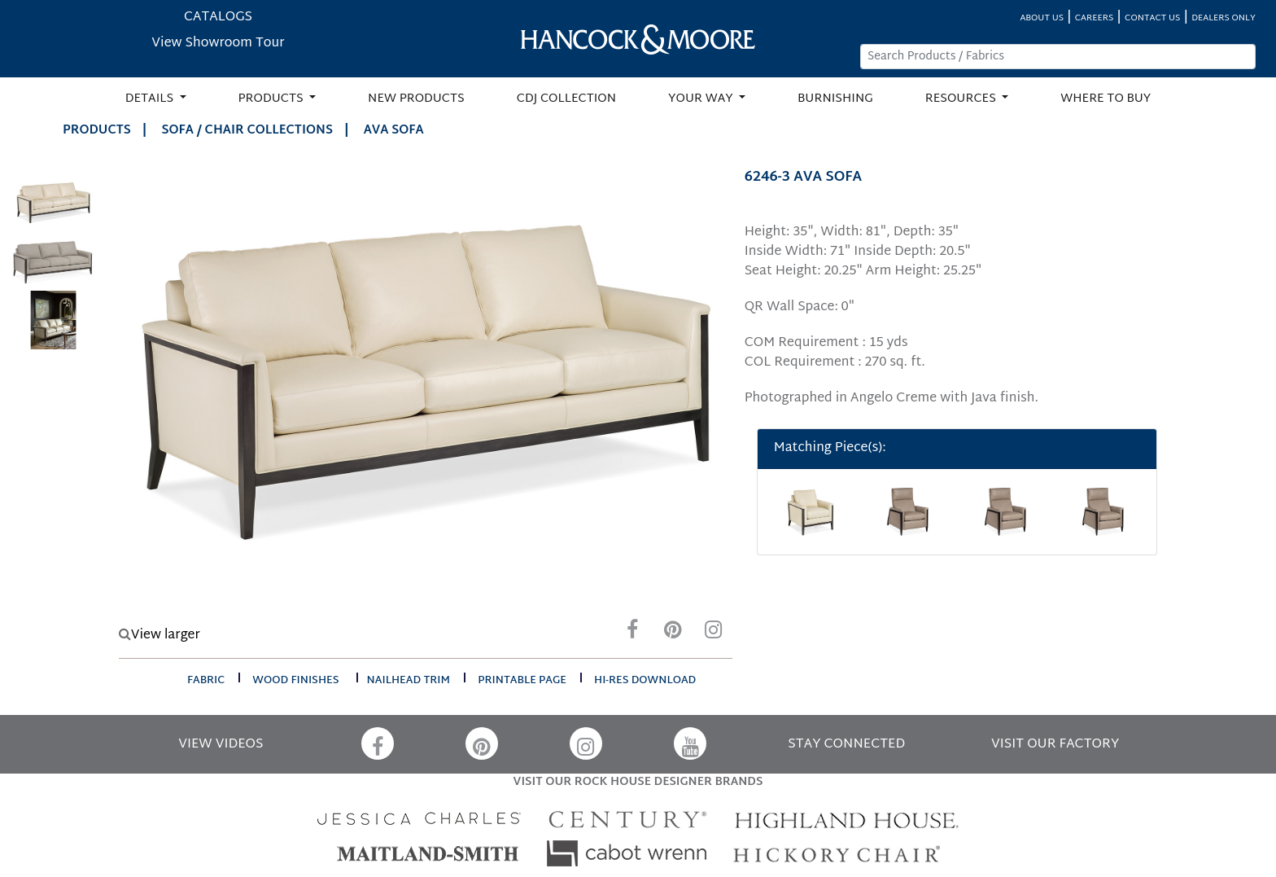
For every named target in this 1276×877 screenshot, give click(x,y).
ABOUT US (1042, 18)
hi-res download (645, 681)
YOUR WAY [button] (702, 99)
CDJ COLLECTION (566, 99)
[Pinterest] (673, 634)
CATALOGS (218, 17)
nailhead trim (409, 681)
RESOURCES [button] (962, 99)
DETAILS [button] (151, 99)
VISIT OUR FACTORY (1055, 744)
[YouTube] (690, 743)
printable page (522, 681)
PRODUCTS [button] (272, 99)
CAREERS (1094, 18)
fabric (206, 681)
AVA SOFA (394, 131)
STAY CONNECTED (846, 744)
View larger (159, 635)
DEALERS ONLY (1223, 18)
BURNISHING (835, 99)
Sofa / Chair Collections (247, 131)
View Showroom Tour (217, 43)
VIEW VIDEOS (220, 744)
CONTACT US (1152, 18)
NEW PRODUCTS (416, 99)
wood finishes (295, 681)
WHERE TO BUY (1105, 99)
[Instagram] (713, 634)
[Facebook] (632, 634)
